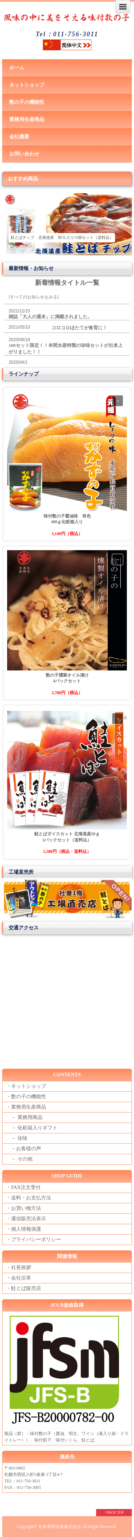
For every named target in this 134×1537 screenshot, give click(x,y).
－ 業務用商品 (24, 1117)
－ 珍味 (17, 1138)
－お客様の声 (23, 1148)
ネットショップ (26, 85)
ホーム (16, 67)
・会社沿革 (18, 1278)
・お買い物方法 (23, 1208)
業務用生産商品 (26, 119)
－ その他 (19, 1159)
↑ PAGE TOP (114, 1512)
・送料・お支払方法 (28, 1198)
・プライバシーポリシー (33, 1239)
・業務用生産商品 (26, 1107)
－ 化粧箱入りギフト (32, 1127)
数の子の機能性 (26, 102)
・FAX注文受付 (23, 1187)
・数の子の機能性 (26, 1096)
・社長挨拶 (18, 1267)
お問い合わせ (24, 154)
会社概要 (19, 136)
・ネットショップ (26, 1086)
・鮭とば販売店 (23, 1288)
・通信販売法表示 (26, 1218)
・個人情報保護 (23, 1229)
